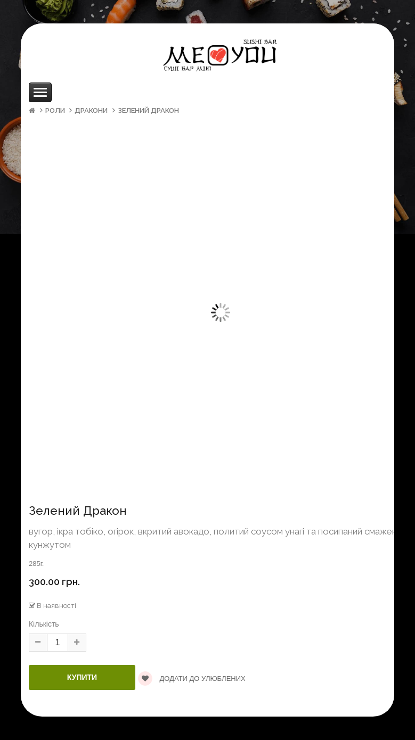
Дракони (91, 110)
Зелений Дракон (148, 110)
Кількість (44, 624)
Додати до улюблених (192, 678)
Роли (55, 110)
